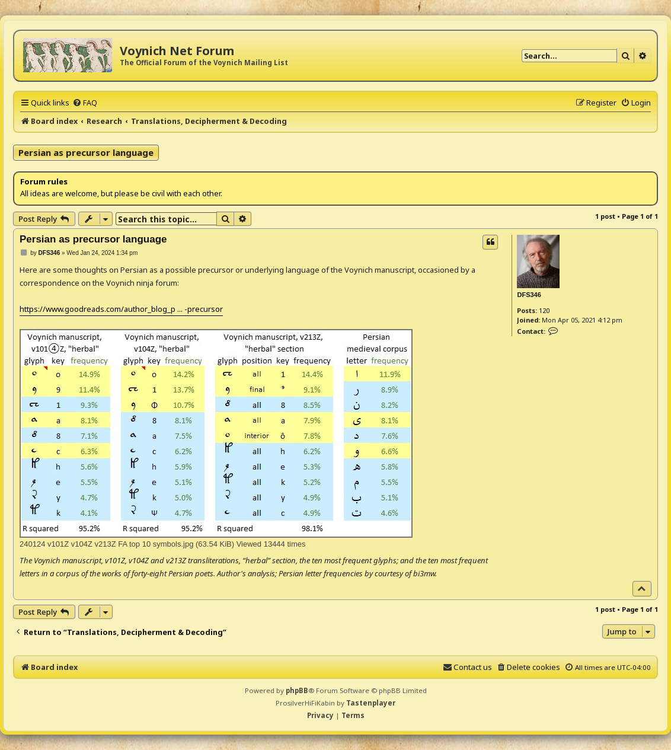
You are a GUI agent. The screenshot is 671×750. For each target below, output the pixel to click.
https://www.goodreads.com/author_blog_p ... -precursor (121, 309)
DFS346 (529, 294)
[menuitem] (84, 102)
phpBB (297, 690)
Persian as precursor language (86, 152)
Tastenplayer (370, 702)
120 (544, 310)
